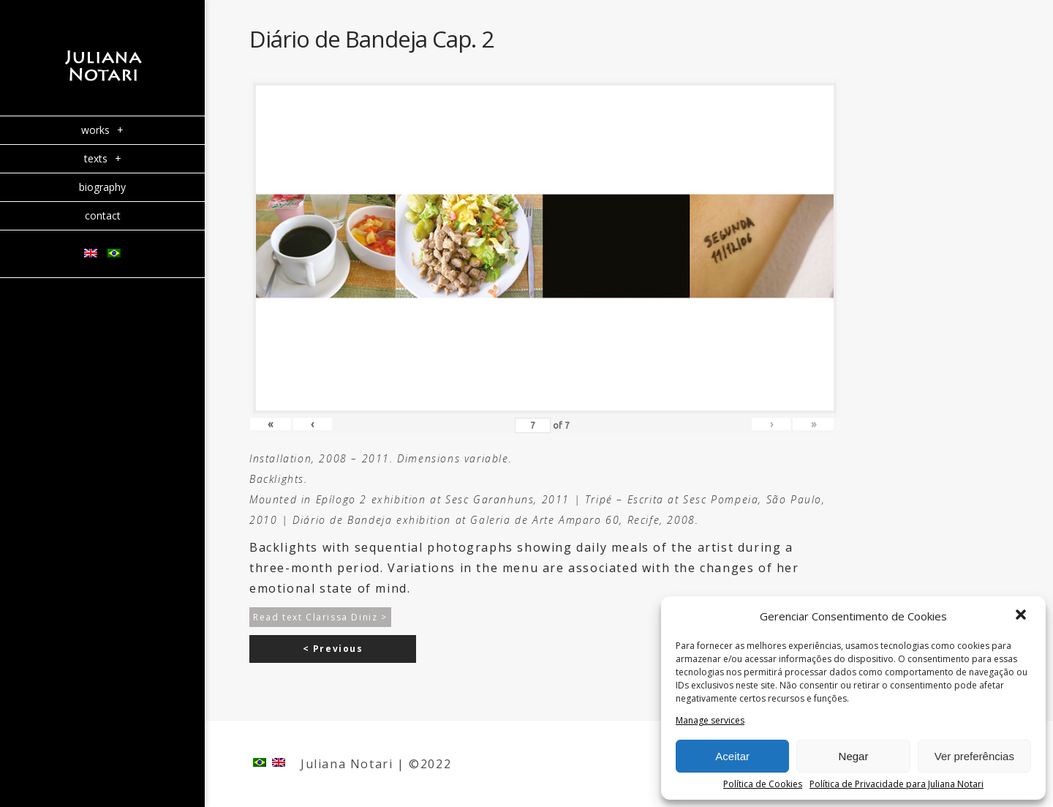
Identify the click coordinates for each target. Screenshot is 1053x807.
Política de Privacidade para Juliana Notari (896, 784)
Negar (854, 756)
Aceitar (732, 756)
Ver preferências (974, 756)
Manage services (710, 720)
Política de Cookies (762, 784)
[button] (1022, 616)
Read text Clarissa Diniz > (320, 617)
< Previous (333, 648)
